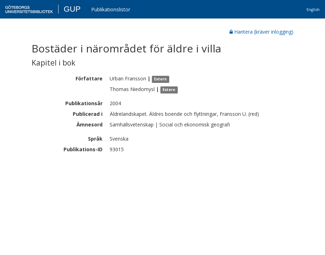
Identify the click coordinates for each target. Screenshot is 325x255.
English (313, 9)
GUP (72, 9)
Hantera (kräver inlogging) (261, 31)
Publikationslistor (110, 9)
